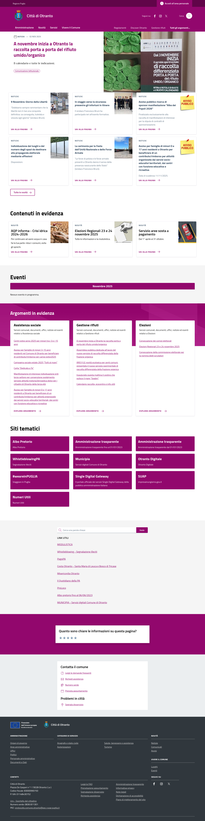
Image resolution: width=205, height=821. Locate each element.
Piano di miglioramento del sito (131, 799)
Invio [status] (142, 530)
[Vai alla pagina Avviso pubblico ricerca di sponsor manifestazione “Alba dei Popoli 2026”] (149, 128)
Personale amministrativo (22, 758)
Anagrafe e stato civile (67, 743)
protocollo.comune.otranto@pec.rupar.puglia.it (37, 807)
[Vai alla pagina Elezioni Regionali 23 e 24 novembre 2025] (85, 250)
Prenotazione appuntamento (94, 788)
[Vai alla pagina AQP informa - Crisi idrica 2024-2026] (21, 250)
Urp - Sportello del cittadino (23, 801)
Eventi (154, 770)
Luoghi (154, 766)
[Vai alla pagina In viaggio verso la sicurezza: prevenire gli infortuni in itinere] (85, 128)
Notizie (154, 743)
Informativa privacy (125, 788)
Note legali (121, 792)
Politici (13, 754)
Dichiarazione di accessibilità (129, 795)
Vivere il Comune (71, 27)
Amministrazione (24, 27)
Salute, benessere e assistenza (119, 743)
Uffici (12, 750)
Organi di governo (18, 743)
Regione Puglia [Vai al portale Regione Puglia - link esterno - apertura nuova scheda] (19, 3)
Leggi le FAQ (86, 784)
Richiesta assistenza (90, 795)
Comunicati (156, 747)
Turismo (108, 747)
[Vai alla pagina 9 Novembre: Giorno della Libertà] (21, 128)
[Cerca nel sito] (189, 16)
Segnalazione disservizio (92, 792)
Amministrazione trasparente (130, 784)
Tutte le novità (22, 192)
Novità (41, 27)
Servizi (53, 27)
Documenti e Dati (18, 762)
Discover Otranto (139, 27)
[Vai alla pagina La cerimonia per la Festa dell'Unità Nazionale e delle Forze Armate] (85, 179)
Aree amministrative (20, 747)
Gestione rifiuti (158, 27)
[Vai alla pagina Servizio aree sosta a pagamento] (149, 250)
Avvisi (154, 750)
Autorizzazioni (64, 747)
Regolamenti (120, 27)
